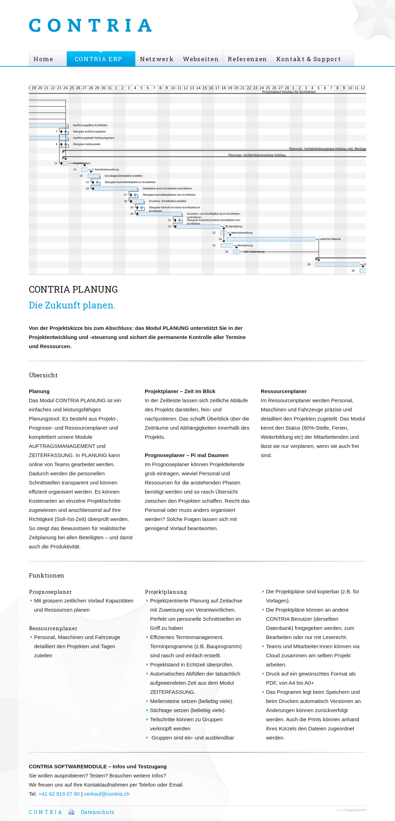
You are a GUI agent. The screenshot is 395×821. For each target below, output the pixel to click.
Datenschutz (97, 811)
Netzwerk (157, 59)
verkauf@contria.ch (106, 794)
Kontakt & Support (308, 59)
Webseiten (201, 59)
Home (43, 59)
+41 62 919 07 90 (59, 794)
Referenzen (247, 59)
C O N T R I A (45, 811)
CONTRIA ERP (98, 59)
